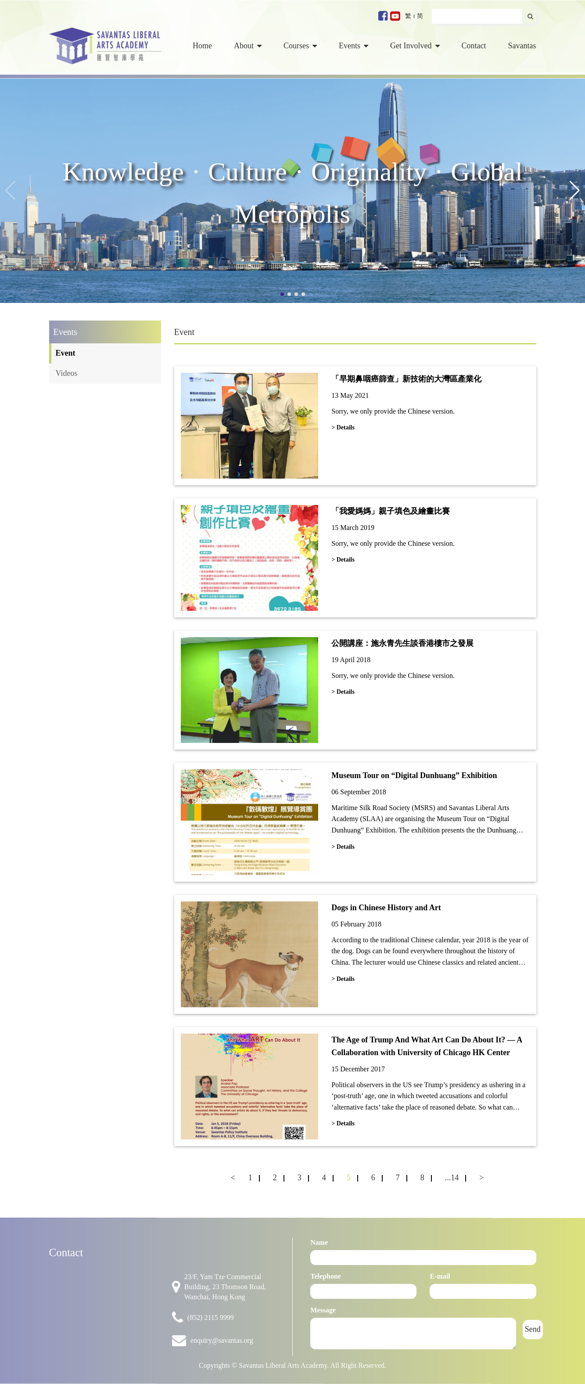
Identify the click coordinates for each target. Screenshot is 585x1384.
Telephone (325, 1276)
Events (353, 45)
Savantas (522, 45)
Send (533, 1329)
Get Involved (414, 45)
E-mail (440, 1276)
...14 (452, 1177)
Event (65, 353)
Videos (67, 373)
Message (323, 1310)
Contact (474, 45)
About (248, 45)
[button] (575, 190)
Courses (300, 45)
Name (319, 1242)
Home (202, 45)
